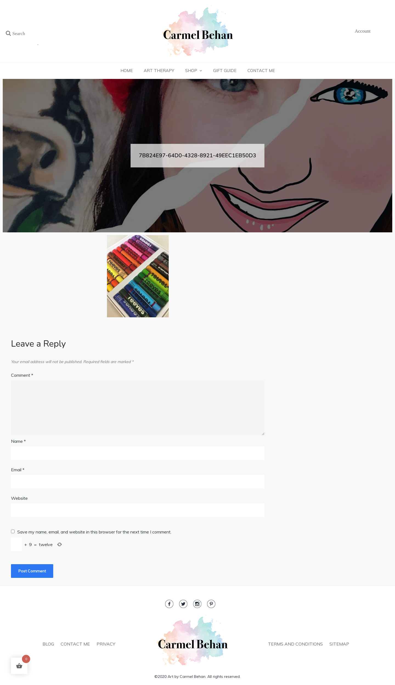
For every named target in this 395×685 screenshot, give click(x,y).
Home (126, 70)
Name (18, 441)
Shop (191, 70)
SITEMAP (339, 644)
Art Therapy (159, 70)
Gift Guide (224, 70)
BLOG (48, 644)
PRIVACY (106, 644)
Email (17, 469)
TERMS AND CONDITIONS (295, 644)
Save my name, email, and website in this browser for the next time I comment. (94, 532)
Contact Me (261, 70)
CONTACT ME (75, 644)
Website (19, 498)
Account (363, 31)
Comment (22, 375)
